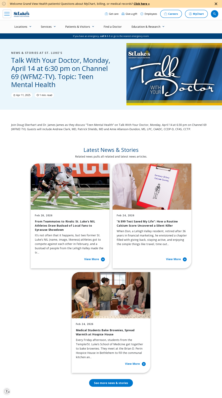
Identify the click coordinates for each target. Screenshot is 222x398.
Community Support (100, 332)
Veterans (65, 358)
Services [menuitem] (46, 26)
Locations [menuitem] (20, 26)
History (121, 328)
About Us (122, 315)
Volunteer (94, 345)
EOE (62, 385)
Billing (64, 315)
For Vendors (67, 334)
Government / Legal (106, 388)
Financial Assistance (71, 321)
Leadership (123, 334)
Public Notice (103, 385)
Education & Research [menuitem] (146, 26)
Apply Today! (169, 359)
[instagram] (15, 378)
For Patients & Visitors (73, 328)
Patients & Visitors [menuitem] (77, 26)
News (120, 341)
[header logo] (21, 13)
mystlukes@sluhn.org (16, 327)
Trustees (122, 354)
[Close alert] (216, 3)
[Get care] (112, 14)
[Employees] (148, 14)
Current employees (174, 371)
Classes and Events (100, 315)
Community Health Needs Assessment (100, 324)
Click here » (142, 4)
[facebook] (6, 378)
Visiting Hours (68, 364)
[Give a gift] (129, 14)
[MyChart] (196, 14)
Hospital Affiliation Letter (71, 343)
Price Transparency (71, 352)
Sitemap (120, 388)
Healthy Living (97, 339)
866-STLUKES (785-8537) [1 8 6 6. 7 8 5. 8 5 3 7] (29, 319)
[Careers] (171, 14)
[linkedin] (24, 378)
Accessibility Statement (85, 385)
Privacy (70, 385)
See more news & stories (111, 283)
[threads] (34, 379)
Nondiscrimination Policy (70, 388)
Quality (121, 347)
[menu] (7, 14)
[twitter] (43, 378)
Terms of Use (118, 385)
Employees (123, 321)
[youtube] (52, 378)
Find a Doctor (113, 26)
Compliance (89, 388)
